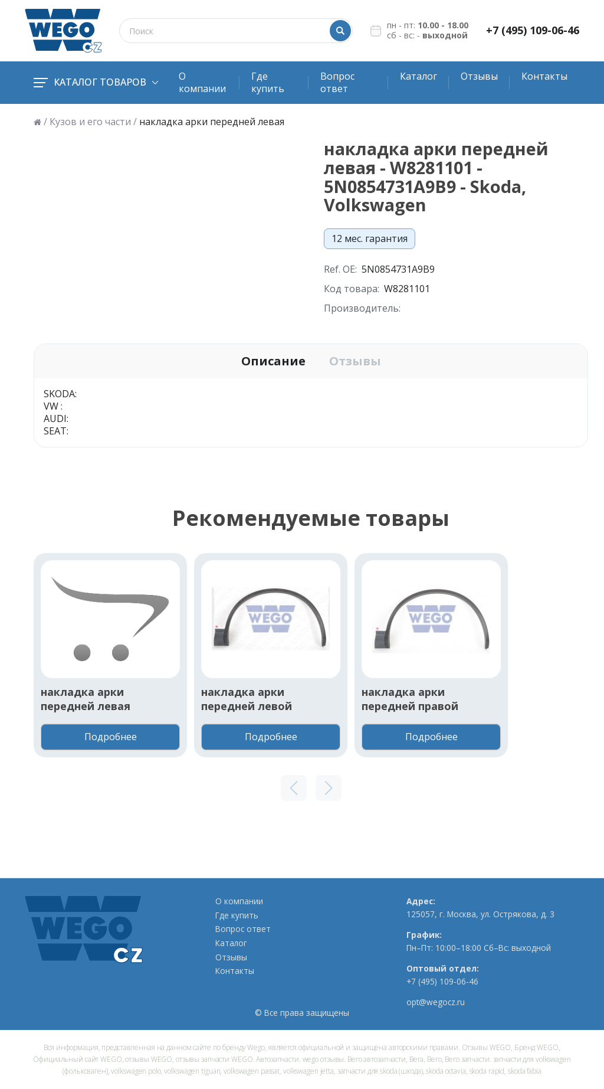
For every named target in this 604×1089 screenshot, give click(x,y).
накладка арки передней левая (85, 698)
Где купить (267, 82)
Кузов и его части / (93, 122)
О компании (202, 82)
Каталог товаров (96, 82)
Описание (273, 361)
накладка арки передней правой (410, 698)
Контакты (544, 76)
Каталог (418, 76)
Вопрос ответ (337, 82)
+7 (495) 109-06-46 (532, 30)
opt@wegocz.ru (435, 1002)
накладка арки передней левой (246, 698)
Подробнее (110, 736)
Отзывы (479, 76)
